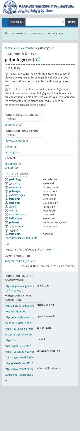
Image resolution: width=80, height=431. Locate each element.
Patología (14, 199)
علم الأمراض (16, 183)
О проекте (26, 6)
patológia (15, 191)
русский (38, 12)
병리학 (13, 210)
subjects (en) (12, 48)
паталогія (15, 187)
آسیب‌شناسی (16, 226)
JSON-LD (30, 261)
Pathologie (15, 218)
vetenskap (29, 48)
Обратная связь (47, 6)
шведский (16, 22)
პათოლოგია (17, 195)
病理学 (13, 206)
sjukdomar (11, 163)
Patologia (14, 202)
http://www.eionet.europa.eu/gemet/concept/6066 (19, 375)
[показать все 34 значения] (21, 238)
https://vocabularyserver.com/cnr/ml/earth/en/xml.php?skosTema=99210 (19, 357)
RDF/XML (10, 261)
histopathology (13, 140)
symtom (9, 167)
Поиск (71, 22)
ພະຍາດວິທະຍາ (17, 214)
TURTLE (20, 261)
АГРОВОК (10, 6)
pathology (15, 179)
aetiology (10, 152)
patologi (14, 222)
